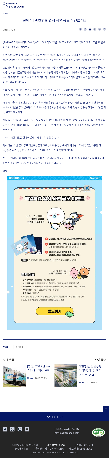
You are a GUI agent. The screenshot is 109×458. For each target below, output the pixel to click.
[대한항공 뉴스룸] (13, 5)
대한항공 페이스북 (5, 429)
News (5, 13)
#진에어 (20, 347)
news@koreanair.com (66, 432)
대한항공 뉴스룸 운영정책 (25, 445)
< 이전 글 (8, 359)
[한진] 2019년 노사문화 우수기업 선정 (39, 368)
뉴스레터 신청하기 (83, 445)
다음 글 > (100, 359)
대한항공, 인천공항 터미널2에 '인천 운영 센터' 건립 (90, 370)
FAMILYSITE (54, 417)
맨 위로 (106, 409)
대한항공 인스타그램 (20, 429)
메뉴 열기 (105, 5)
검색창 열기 (96, 5)
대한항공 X (12, 429)
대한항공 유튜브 (27, 429)
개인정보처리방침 (56, 445)
